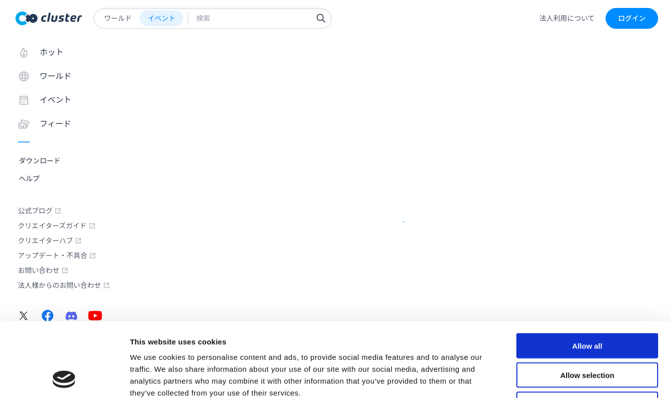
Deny (587, 335)
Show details (520, 378)
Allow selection (587, 305)
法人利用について (567, 18)
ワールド (118, 18)
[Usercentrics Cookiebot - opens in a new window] (64, 378)
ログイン (632, 18)
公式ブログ (39, 210)
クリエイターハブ (50, 240)
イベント (161, 18)
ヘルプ (29, 179)
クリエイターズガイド (57, 225)
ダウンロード (39, 161)
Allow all (587, 276)
